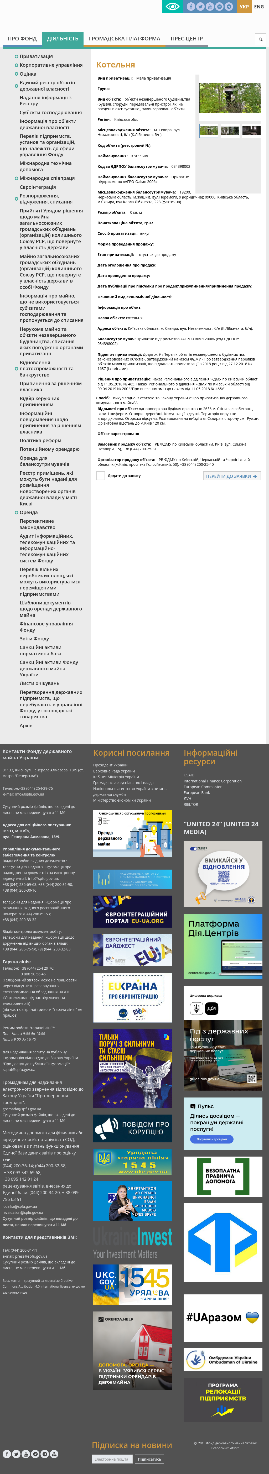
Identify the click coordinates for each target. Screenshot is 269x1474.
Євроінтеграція (38, 187)
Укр (244, 6)
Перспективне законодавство (37, 524)
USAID (189, 774)
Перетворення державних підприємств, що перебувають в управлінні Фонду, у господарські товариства (51, 704)
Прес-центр (187, 38)
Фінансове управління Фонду (46, 626)
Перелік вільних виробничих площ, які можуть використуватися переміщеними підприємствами (50, 581)
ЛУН (187, 798)
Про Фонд (22, 38)
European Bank (197, 792)
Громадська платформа (124, 38)
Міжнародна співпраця (44, 178)
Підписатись (149, 1459)
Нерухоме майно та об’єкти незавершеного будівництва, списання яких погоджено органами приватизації (51, 341)
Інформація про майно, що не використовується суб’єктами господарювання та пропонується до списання (52, 307)
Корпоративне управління (48, 65)
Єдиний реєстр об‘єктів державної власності (44, 85)
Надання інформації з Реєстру (45, 100)
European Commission (203, 786)
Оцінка (25, 74)
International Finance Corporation (213, 780)
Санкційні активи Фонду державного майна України (49, 668)
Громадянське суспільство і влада (123, 782)
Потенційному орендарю (50, 449)
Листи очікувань (39, 683)
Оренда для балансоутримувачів (44, 461)
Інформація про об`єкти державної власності (48, 124)
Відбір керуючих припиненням (39, 401)
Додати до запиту (124, 475)
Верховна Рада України (114, 771)
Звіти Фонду (34, 638)
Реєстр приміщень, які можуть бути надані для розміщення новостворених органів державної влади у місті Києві (48, 488)
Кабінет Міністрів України (116, 776)
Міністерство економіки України (122, 800)
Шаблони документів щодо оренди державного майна (51, 608)
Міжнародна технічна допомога (46, 166)
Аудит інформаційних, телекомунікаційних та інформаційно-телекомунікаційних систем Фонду (47, 548)
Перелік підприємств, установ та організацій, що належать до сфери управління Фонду (47, 145)
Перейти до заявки (232, 476)
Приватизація (33, 56)
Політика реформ (40, 440)
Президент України (110, 764)
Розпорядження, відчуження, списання (43, 198)
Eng (259, 6)
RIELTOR (191, 804)
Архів (26, 725)
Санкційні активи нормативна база (40, 650)
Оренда (26, 512)
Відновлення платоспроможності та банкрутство (44, 368)
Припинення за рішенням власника (51, 386)
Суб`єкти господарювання (51, 112)
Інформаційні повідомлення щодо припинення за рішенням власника (50, 422)
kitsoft (234, 1448)
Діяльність (63, 38)
